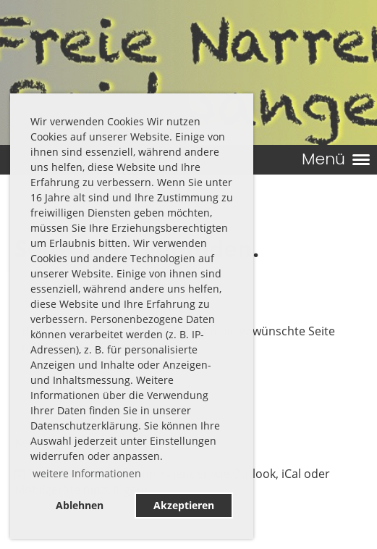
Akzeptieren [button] (183, 505)
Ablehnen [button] (79, 505)
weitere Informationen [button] (87, 473)
